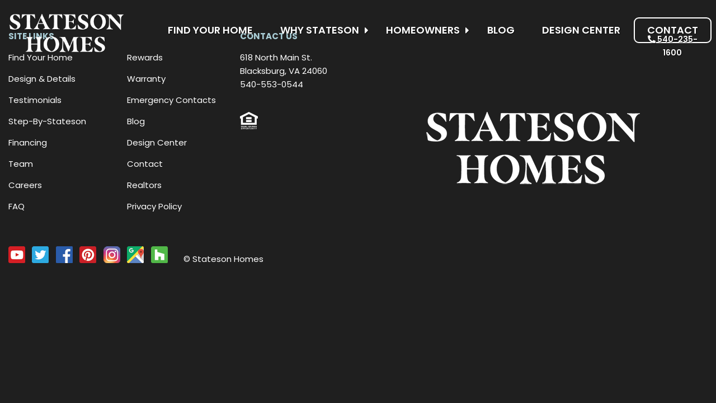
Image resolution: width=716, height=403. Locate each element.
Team (20, 164)
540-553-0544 (271, 84)
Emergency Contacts (171, 100)
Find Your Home (210, 30)
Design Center (581, 30)
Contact (672, 30)
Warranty (146, 79)
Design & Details (42, 79)
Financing (27, 142)
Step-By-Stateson (47, 121)
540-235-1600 (673, 46)
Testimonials (35, 100)
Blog (501, 30)
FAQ (16, 206)
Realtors (144, 185)
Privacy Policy (154, 206)
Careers (25, 185)
